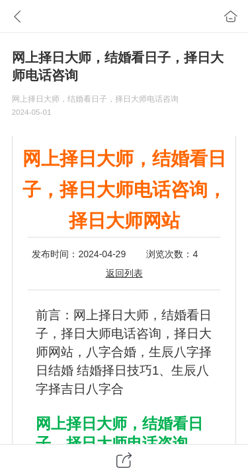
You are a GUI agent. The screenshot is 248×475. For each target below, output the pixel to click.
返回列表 (124, 273)
